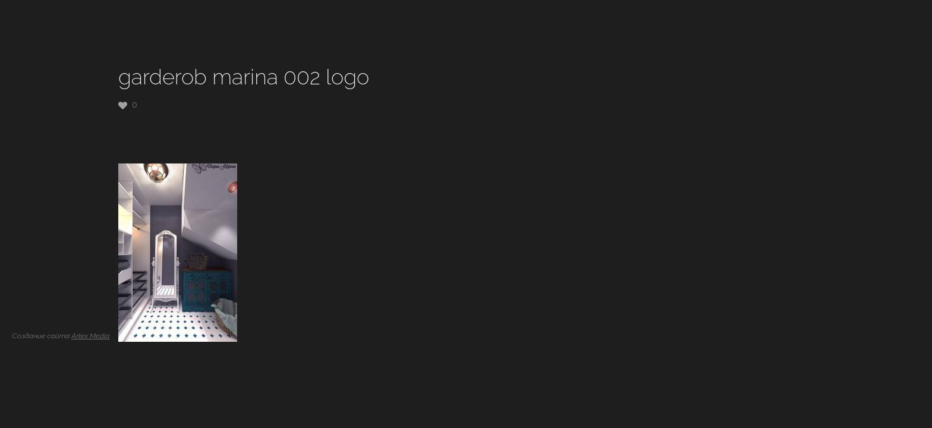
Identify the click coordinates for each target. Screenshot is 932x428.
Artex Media (90, 336)
